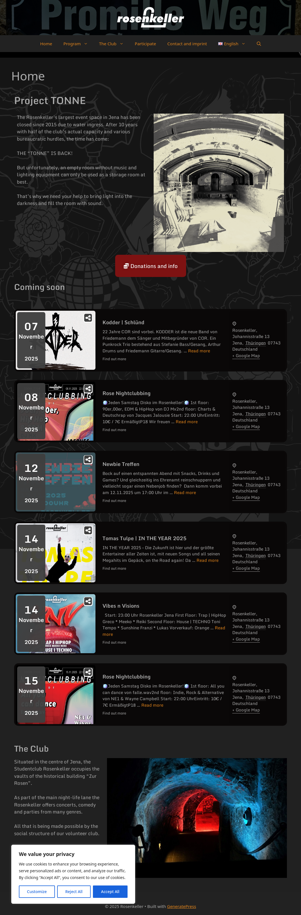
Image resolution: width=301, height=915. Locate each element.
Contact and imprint (187, 43)
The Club (114, 43)
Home (46, 43)
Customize (37, 891)
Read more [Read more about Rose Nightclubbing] (187, 421)
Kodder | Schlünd (123, 322)
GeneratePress (181, 906)
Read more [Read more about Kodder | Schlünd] (199, 350)
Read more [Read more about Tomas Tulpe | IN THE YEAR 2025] (207, 560)
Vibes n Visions (120, 605)
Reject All (74, 891)
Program (78, 43)
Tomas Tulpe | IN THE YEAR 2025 (144, 538)
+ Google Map (246, 355)
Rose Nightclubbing (126, 393)
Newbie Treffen (120, 464)
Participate (145, 43)
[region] (73, 874)
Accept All (110, 891)
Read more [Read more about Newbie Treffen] (185, 492)
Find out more (114, 359)
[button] (259, 43)
